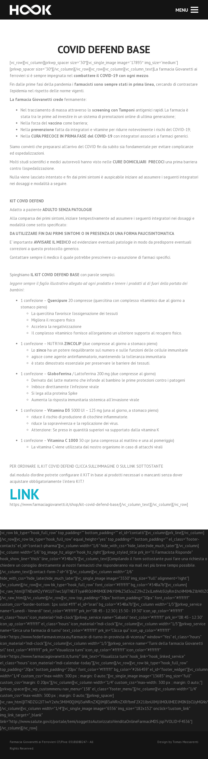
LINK (25, 494)
